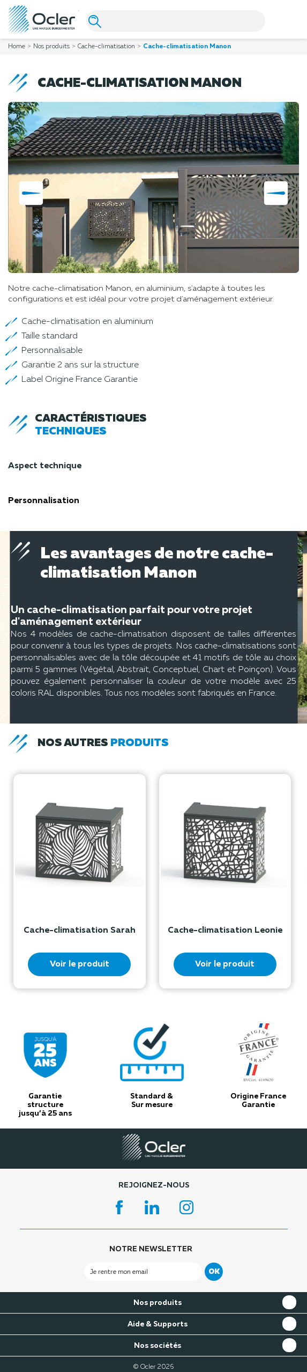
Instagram (188, 1207)
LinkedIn (153, 1207)
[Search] (175, 21)
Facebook (119, 1207)
